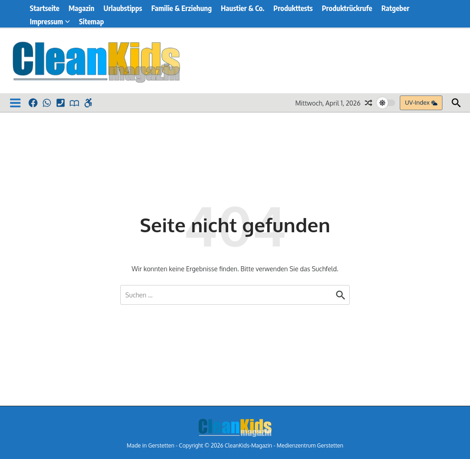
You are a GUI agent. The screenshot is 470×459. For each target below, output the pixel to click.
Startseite (44, 8)
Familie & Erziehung (181, 8)
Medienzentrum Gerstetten (310, 445)
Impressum (50, 21)
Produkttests (293, 8)
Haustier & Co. (242, 8)
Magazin (81, 8)
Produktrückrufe (347, 8)
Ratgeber (395, 8)
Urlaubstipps (123, 8)
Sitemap (91, 21)
